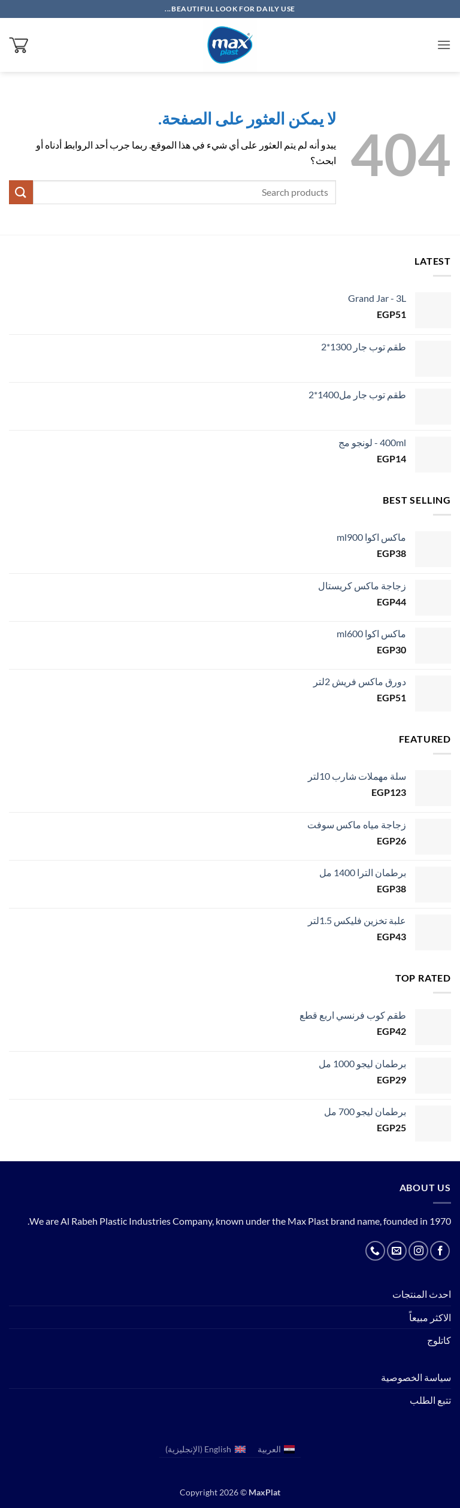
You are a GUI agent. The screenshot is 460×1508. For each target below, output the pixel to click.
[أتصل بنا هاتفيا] (375, 1251)
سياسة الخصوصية (416, 1377)
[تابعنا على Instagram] (418, 1251)
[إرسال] (21, 192)
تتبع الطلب (430, 1400)
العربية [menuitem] (269, 1449)
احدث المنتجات (421, 1294)
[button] (444, 44)
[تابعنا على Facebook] (440, 1251)
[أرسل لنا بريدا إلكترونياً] (397, 1251)
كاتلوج (439, 1340)
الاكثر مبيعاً (430, 1317)
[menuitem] (276, 1450)
